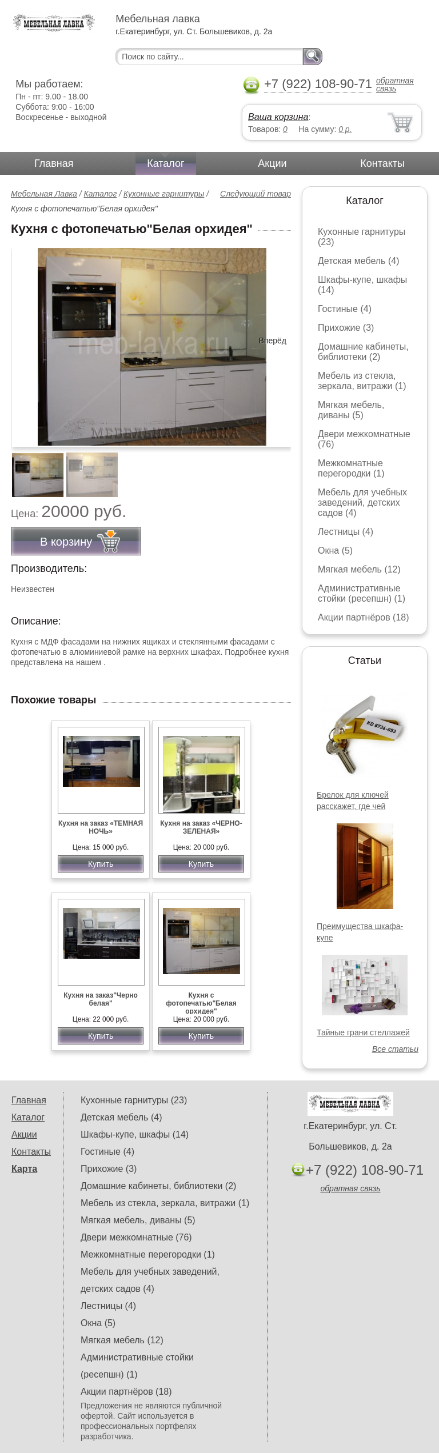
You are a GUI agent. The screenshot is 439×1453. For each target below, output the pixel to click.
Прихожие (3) (346, 328)
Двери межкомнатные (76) (136, 1237)
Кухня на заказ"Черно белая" (100, 999)
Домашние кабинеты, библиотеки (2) (363, 352)
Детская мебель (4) (358, 261)
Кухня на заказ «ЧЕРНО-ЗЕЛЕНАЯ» (201, 827)
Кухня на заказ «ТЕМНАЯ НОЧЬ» (100, 827)
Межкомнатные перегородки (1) (351, 468)
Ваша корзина (278, 117)
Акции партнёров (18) (363, 617)
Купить (100, 863)
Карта (24, 1169)
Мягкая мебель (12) (359, 569)
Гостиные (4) (345, 309)
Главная (54, 163)
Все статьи (395, 1049)
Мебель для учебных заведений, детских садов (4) (362, 502)
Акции (272, 163)
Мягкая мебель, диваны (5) (351, 410)
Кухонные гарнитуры (163, 193)
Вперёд (272, 340)
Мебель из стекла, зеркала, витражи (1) (362, 381)
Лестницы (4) (345, 532)
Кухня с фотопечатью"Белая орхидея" (201, 1003)
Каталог (165, 163)
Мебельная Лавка (44, 193)
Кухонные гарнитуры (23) (134, 1100)
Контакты (382, 163)
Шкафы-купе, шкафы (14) (135, 1134)
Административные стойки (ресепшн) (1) (361, 593)
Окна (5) (335, 550)
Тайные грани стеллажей (363, 1032)
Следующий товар (255, 193)
